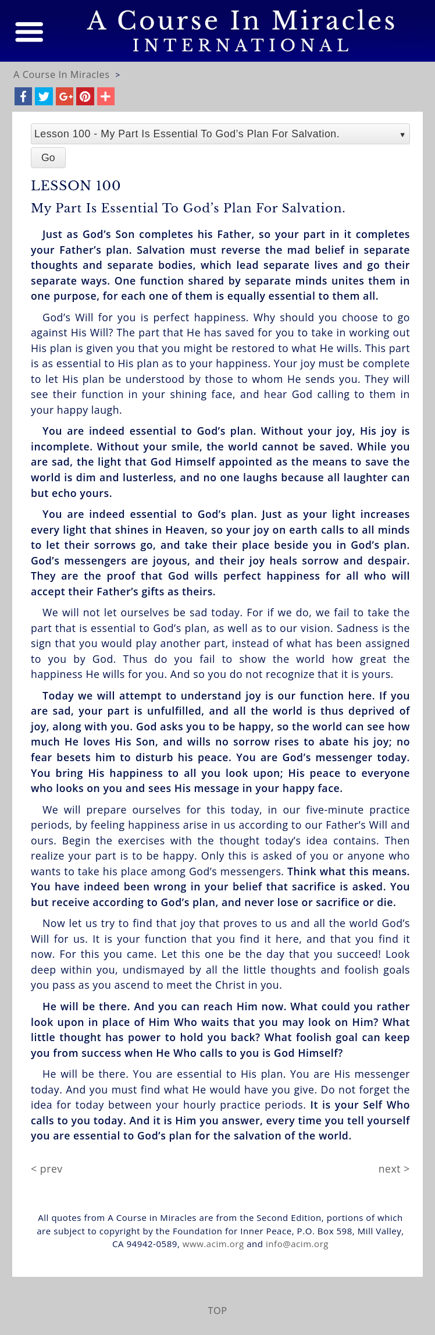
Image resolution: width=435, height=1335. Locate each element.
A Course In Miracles (61, 74)
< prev (47, 1169)
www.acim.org (213, 1243)
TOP (217, 1310)
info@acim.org (297, 1243)
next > (394, 1169)
